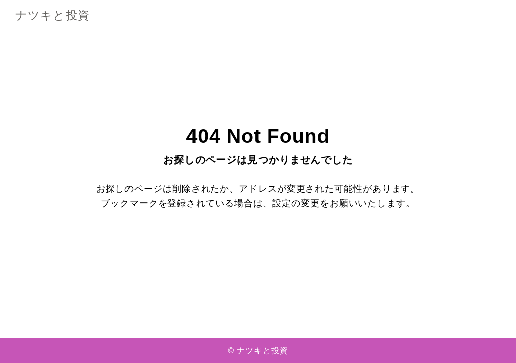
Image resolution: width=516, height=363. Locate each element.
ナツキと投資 (52, 16)
